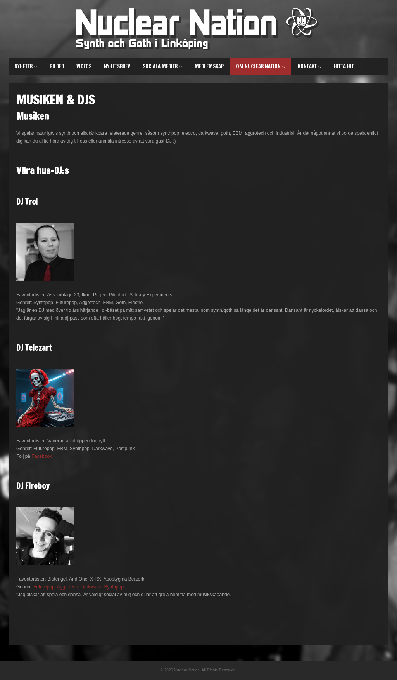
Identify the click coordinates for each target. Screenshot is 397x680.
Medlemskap (209, 66)
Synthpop (114, 587)
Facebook (41, 456)
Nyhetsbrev (117, 66)
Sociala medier (162, 66)
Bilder (57, 66)
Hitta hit (344, 66)
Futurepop (44, 587)
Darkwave (91, 587)
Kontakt (309, 66)
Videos (83, 66)
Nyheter (25, 66)
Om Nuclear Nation (260, 66)
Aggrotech (67, 587)
